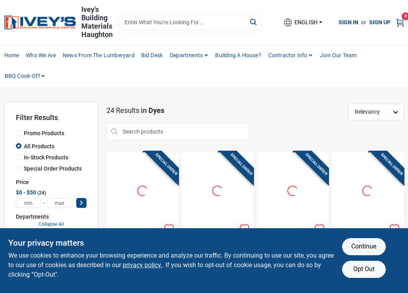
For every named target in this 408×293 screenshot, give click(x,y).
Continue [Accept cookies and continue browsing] (363, 246)
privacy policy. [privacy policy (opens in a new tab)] (142, 265)
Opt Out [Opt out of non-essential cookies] (364, 269)
